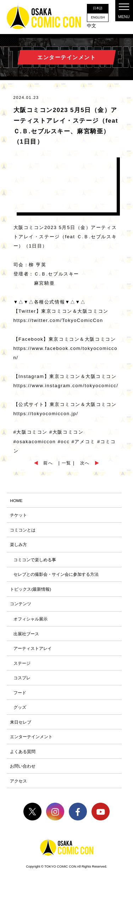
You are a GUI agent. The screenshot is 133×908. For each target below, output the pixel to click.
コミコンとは (22, 531)
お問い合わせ (22, 774)
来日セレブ (20, 728)
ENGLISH (97, 18)
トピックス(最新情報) (30, 592)
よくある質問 (22, 759)
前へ (47, 464)
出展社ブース (26, 637)
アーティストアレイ (32, 653)
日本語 (97, 8)
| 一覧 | (67, 464)
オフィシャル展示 (30, 622)
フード (19, 698)
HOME (16, 501)
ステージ (22, 667)
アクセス (18, 789)
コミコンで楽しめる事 (34, 561)
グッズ (19, 713)
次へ (86, 464)
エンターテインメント (31, 743)
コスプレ (22, 683)
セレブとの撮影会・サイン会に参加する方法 (56, 577)
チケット (18, 516)
